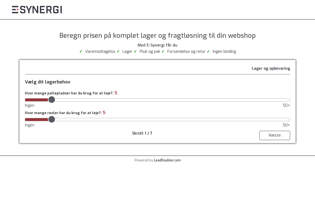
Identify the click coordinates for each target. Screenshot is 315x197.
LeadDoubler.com (167, 160)
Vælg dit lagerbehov (47, 82)
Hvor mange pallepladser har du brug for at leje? (71, 93)
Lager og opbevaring (271, 68)
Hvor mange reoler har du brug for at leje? (65, 112)
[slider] (52, 99)
